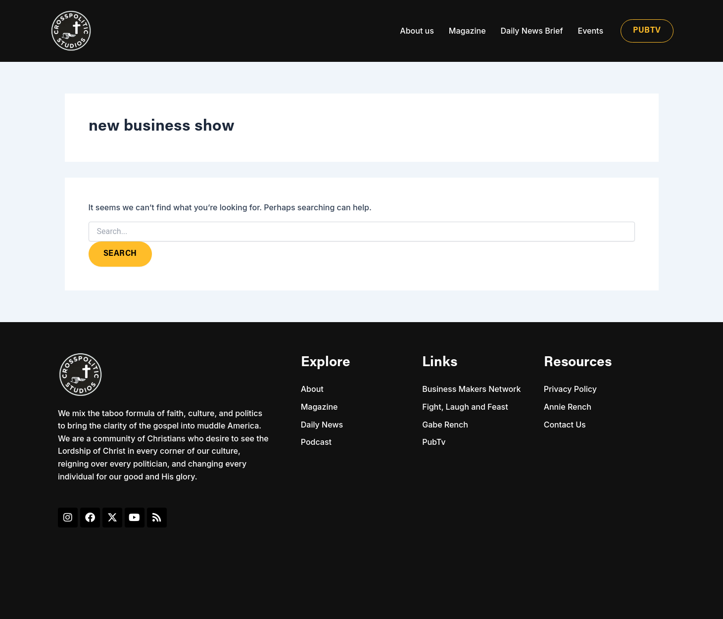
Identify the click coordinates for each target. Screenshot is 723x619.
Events (590, 31)
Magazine (467, 31)
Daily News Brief (532, 31)
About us (417, 31)
